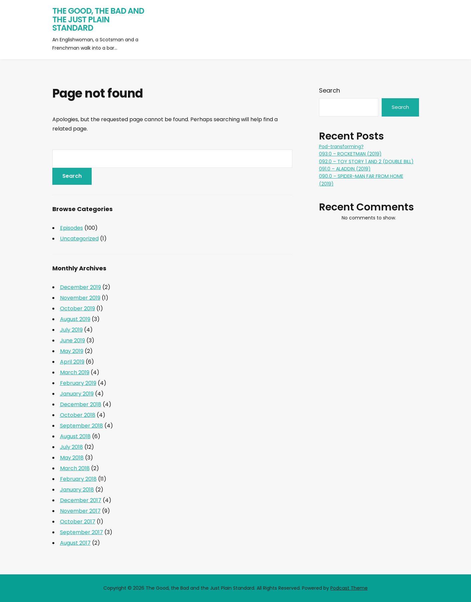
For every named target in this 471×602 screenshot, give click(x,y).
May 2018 (72, 457)
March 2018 (75, 468)
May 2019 (71, 351)
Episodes (71, 228)
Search (329, 90)
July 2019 (71, 330)
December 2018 (80, 404)
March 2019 (74, 372)
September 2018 (81, 426)
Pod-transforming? (341, 146)
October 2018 (77, 415)
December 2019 (80, 287)
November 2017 (80, 511)
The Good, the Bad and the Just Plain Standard (98, 19)
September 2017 (81, 532)
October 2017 (77, 521)
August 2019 (75, 319)
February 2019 (78, 383)
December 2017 (80, 500)
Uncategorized (79, 238)
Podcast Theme (349, 588)
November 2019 (80, 298)
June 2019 (72, 340)
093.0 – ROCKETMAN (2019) (350, 153)
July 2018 (71, 447)
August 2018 (75, 436)
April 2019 (72, 362)
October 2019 (77, 308)
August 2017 (75, 543)
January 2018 (77, 489)
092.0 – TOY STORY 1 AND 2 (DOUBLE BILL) (366, 161)
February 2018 (78, 479)
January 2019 (77, 394)
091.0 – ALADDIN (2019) (345, 168)
